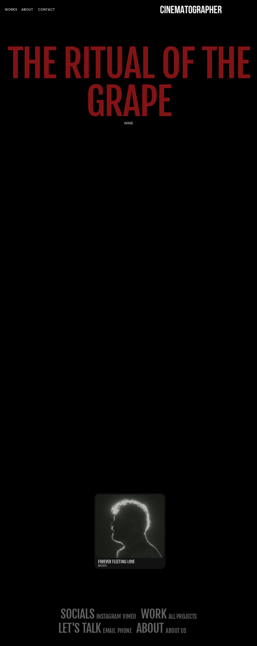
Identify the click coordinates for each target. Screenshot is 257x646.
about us (176, 630)
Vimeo (129, 616)
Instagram (108, 616)
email (109, 630)
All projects (182, 616)
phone (124, 630)
